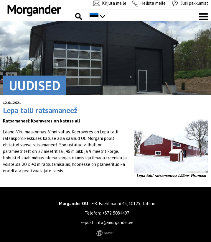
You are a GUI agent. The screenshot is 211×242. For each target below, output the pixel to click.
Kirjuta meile (114, 3)
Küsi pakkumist (194, 3)
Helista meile (153, 3)
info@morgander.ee (114, 222)
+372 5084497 (115, 213)
